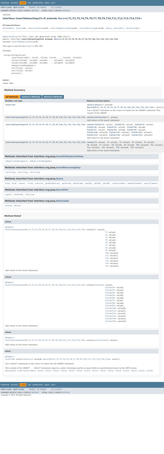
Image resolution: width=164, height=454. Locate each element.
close (30, 183)
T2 (101, 107)
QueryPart (119, 28)
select (90, 105)
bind (7, 183)
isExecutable (118, 183)
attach (8, 206)
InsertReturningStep (90, 28)
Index (47, 3)
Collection (100, 117)
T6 (115, 107)
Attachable (8, 28)
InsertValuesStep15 (16, 117)
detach (17, 206)
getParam (66, 183)
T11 (133, 107)
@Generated (8, 37)
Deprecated (37, 3)
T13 (142, 107)
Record (62, 18)
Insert (19, 28)
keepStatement (135, 183)
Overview (5, 3)
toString (29, 194)
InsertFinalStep (36, 28)
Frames (32, 7)
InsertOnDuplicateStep (62, 28)
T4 (108, 107)
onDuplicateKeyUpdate (41, 161)
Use (29, 3)
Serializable (133, 28)
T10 (128, 107)
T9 (125, 107)
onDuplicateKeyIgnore (16, 161)
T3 (105, 107)
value (17, 37)
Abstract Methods (53, 97)
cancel (21, 183)
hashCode (18, 194)
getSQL (88, 183)
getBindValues (52, 183)
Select (98, 105)
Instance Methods (31, 97)
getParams (78, 183)
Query (109, 28)
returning (10, 172)
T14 (146, 107)
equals (8, 194)
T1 (98, 107)
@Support (9, 227)
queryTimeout (151, 183)
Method (35, 11)
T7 (118, 107)
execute (39, 183)
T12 (137, 107)
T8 (121, 107)
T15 (151, 107)
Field (97, 124)
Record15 (91, 107)
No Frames (41, 7)
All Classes (56, 7)
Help (53, 3)
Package (14, 3)
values (90, 117)
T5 (111, 107)
